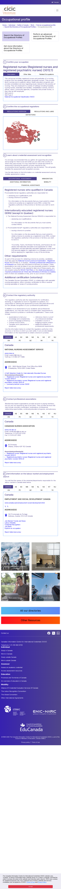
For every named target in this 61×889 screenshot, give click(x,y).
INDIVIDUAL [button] (5, 647)
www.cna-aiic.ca (10, 430)
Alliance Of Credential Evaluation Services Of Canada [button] (19, 688)
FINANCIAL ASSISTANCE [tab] (30, 185)
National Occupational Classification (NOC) (19, 97)
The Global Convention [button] (9, 694)
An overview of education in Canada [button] (13, 681)
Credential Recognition (12, 525)
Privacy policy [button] (25, 742)
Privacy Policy (42, 882)
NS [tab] (44, 337)
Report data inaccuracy (13, 388)
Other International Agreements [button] (12, 698)
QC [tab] (30, 340)
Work (32, 25)
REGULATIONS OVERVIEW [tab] (16, 111)
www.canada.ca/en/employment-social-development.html (25, 503)
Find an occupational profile (45, 25)
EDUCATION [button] (5, 674)
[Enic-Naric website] (44, 712)
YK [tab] (52, 340)
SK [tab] (42, 340)
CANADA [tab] (8, 337)
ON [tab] (9, 340)
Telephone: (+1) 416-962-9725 (12, 645)
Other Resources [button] (30, 620)
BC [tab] (21, 337)
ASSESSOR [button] (5, 664)
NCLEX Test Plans (27, 270)
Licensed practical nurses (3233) (18, 384)
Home (4, 25)
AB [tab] (16, 337)
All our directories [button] (30, 610)
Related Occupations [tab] (46, 74)
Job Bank (8, 526)
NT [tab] (49, 337)
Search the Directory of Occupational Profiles (20, 27)
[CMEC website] (17, 712)
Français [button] (56, 2)
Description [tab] (11, 74)
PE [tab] (20, 340)
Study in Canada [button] (6, 650)
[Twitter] (54, 633)
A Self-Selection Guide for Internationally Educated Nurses (25, 373)
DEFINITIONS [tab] (30, 115)
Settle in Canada (23, 25)
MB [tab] (27, 337)
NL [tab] (38, 337)
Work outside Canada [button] (8, 660)
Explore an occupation (13, 528)
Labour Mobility (10, 523)
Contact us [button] (5, 633)
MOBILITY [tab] (47, 182)
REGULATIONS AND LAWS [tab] (44, 111)
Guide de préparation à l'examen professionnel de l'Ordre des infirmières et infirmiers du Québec (30, 271)
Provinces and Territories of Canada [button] (13, 678)
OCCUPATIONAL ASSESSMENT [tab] (19, 179)
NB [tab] (33, 337)
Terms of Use (31, 882)
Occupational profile (45, 27)
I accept (30, 886)
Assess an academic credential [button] (11, 667)
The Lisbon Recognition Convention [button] (13, 691)
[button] (9, 10)
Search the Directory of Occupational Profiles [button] (14, 36)
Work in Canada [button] (6, 654)
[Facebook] (49, 633)
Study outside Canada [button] (8, 657)
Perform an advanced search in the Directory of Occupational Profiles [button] (44, 36)
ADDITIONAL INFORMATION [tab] (20, 182)
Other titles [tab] (27, 74)
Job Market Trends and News (15, 521)
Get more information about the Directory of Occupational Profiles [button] (13, 48)
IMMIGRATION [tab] (47, 179)
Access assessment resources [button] (11, 671)
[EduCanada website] (31, 727)
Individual (12, 25)
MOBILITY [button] (4, 684)
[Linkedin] (58, 633)
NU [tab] (55, 337)
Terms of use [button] (36, 742)
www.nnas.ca (9, 353)
